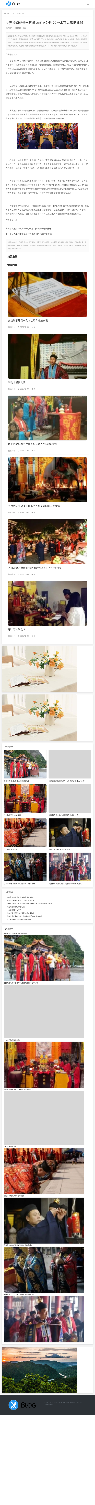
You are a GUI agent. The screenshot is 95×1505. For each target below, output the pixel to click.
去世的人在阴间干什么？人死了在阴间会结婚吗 (34, 505)
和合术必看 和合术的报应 (16, 907)
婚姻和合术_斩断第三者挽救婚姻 (16, 781)
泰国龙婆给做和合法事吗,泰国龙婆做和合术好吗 (66, 781)
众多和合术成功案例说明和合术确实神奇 (19, 884)
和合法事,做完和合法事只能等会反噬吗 (20, 913)
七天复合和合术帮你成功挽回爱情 (19, 919)
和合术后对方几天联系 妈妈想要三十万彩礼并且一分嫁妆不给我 (29, 904)
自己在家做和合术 (11, 849)
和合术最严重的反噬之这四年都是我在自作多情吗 (24, 916)
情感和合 (20, 13)
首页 (9, 13)
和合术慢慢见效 (16, 382)
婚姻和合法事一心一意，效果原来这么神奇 (32, 228)
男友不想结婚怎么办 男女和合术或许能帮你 (32, 234)
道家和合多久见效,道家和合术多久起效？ (64, 815)
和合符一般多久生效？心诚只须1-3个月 (21, 900)
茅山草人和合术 (16, 629)
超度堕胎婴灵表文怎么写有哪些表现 (28, 320)
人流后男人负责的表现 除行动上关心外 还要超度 (34, 567)
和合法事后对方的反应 (12, 815)
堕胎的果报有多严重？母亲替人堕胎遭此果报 (33, 444)
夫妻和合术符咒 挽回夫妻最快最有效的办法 (65, 884)
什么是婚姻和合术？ (14, 910)
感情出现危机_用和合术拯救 (59, 849)
